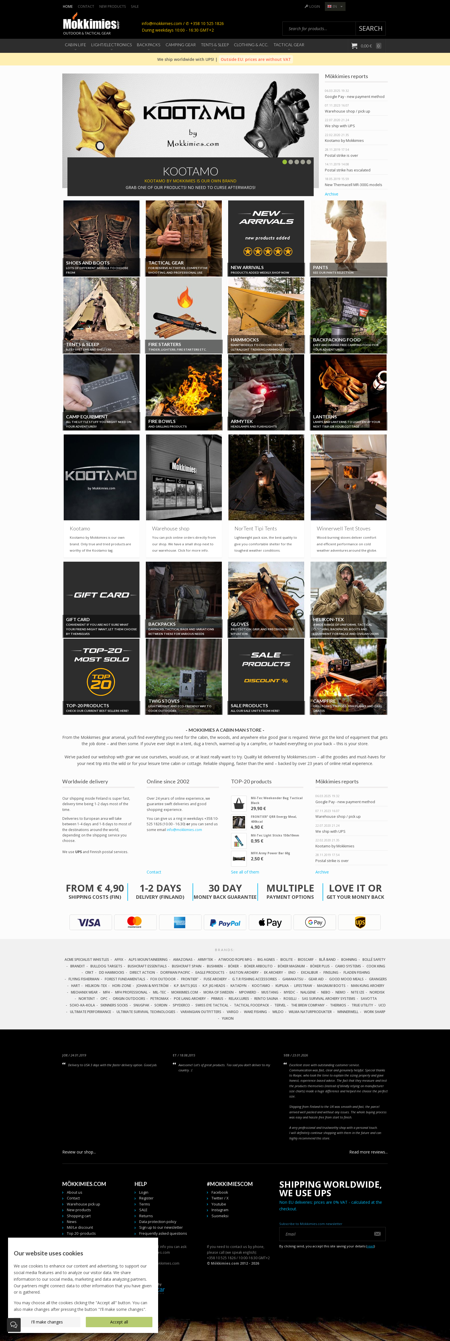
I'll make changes (47, 1322)
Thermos (338, 1005)
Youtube (219, 1204)
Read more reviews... (368, 1152)
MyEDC (289, 992)
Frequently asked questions (163, 1233)
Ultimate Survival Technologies (146, 1011)
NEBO (325, 992)
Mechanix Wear (84, 992)
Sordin (160, 1005)
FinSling (330, 972)
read (370, 1246)
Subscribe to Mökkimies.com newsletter (310, 1224)
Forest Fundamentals (125, 979)
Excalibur (309, 972)
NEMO (340, 992)
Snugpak (141, 1005)
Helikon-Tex (96, 985)
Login (314, 6)
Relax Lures (239, 998)
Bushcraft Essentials (147, 966)
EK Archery (273, 972)
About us (74, 1192)
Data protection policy (157, 1221)
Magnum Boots (331, 985)
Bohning (349, 959)
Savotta (369, 998)
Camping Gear (181, 44)
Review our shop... (79, 1152)
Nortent (87, 998)
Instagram (220, 1209)
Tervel (280, 1005)
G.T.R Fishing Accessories (254, 979)
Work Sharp (374, 1011)
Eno (292, 972)
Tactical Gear (289, 44)
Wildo (278, 1011)
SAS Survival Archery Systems (328, 998)
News (72, 1221)
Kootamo (261, 985)
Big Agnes (266, 959)
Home (68, 6)
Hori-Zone (121, 985)
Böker (233, 966)
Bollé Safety (373, 959)
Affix (119, 959)
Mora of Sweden (218, 992)
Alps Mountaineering (148, 959)
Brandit (77, 966)
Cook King (375, 966)
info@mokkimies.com (184, 829)
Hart (75, 985)
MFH (106, 992)
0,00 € (370, 46)
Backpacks (148, 44)
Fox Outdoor (163, 979)
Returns (146, 1216)
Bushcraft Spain (186, 966)
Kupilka (282, 985)
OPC (103, 998)
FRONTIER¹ (189, 979)
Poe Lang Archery (190, 998)
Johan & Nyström (152, 985)
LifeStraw (303, 985)
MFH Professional (131, 992)
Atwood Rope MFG (235, 959)
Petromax (159, 998)
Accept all (119, 1322)
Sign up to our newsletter (161, 1227)
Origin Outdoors (129, 998)
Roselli (290, 998)
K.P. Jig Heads (214, 985)
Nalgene (308, 992)
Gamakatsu (292, 979)
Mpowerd (247, 992)
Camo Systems (348, 966)
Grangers (378, 979)
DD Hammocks (111, 972)
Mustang (269, 992)
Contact (86, 6)
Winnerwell (347, 1011)
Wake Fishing (255, 1011)
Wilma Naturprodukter (310, 1011)
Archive (331, 194)
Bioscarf (306, 959)
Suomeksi (220, 1216)
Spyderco (181, 1005)
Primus (217, 998)
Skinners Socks (114, 1005)
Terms (144, 1204)
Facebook (220, 1192)
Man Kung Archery (367, 985)
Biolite (286, 959)
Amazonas (183, 959)
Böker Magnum (291, 966)
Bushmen (215, 966)
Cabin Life (75, 44)
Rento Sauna (266, 998)
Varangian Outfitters (201, 1011)
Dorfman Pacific (175, 972)
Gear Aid (316, 979)
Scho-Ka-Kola (82, 1005)
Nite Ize (357, 992)
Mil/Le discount (80, 1227)
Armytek (205, 959)
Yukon (228, 1018)
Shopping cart (79, 1216)
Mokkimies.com (184, 992)
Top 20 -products (81, 1233)
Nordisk (377, 992)
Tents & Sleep (215, 44)
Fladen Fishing (357, 972)
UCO (382, 1005)
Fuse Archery (215, 979)
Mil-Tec (159, 992)
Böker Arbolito (258, 966)
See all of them (245, 872)
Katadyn (238, 985)
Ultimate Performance (90, 1011)
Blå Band (327, 959)
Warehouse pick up (83, 1204)
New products (112, 6)
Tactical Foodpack (251, 1005)
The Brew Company (308, 1005)
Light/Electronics (111, 44)
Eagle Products (209, 972)
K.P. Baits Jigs (185, 985)
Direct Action (142, 972)
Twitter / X (220, 1198)
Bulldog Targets (106, 966)
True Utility (362, 1005)
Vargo (232, 1011)
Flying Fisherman (84, 979)
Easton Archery (244, 972)
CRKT (89, 972)
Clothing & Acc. (251, 44)
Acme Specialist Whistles (87, 959)
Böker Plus (320, 966)
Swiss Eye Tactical (211, 1005)
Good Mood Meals (346, 979)
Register (146, 1198)
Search (371, 28)
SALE (135, 6)
